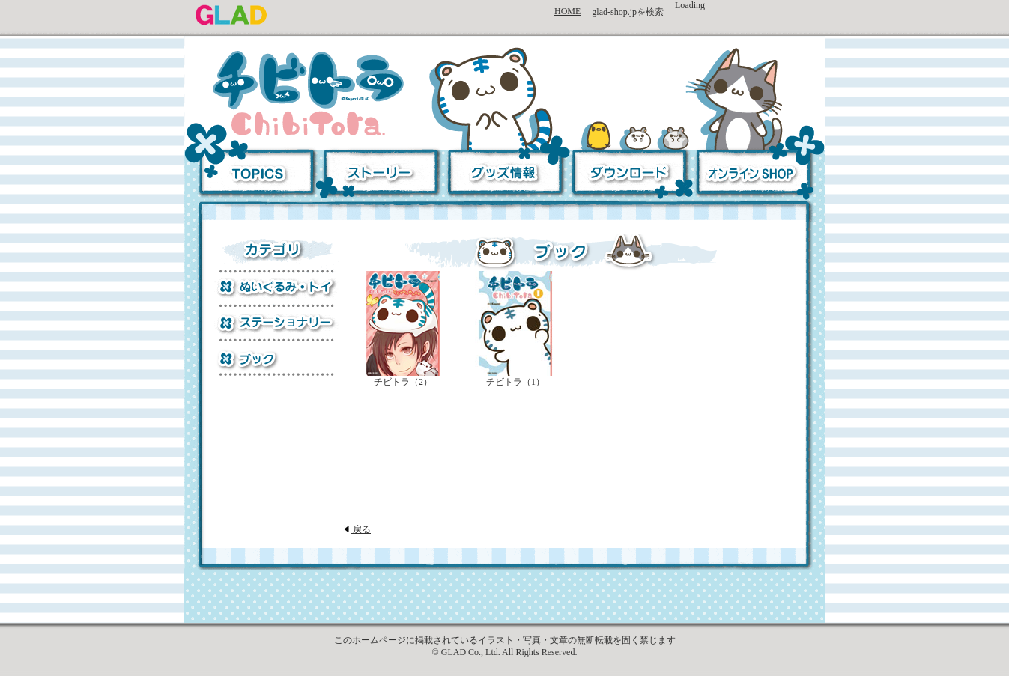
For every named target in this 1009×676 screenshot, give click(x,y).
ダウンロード (627, 175)
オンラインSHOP (757, 175)
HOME (567, 11)
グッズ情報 (504, 175)
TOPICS (251, 175)
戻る (357, 529)
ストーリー (380, 175)
